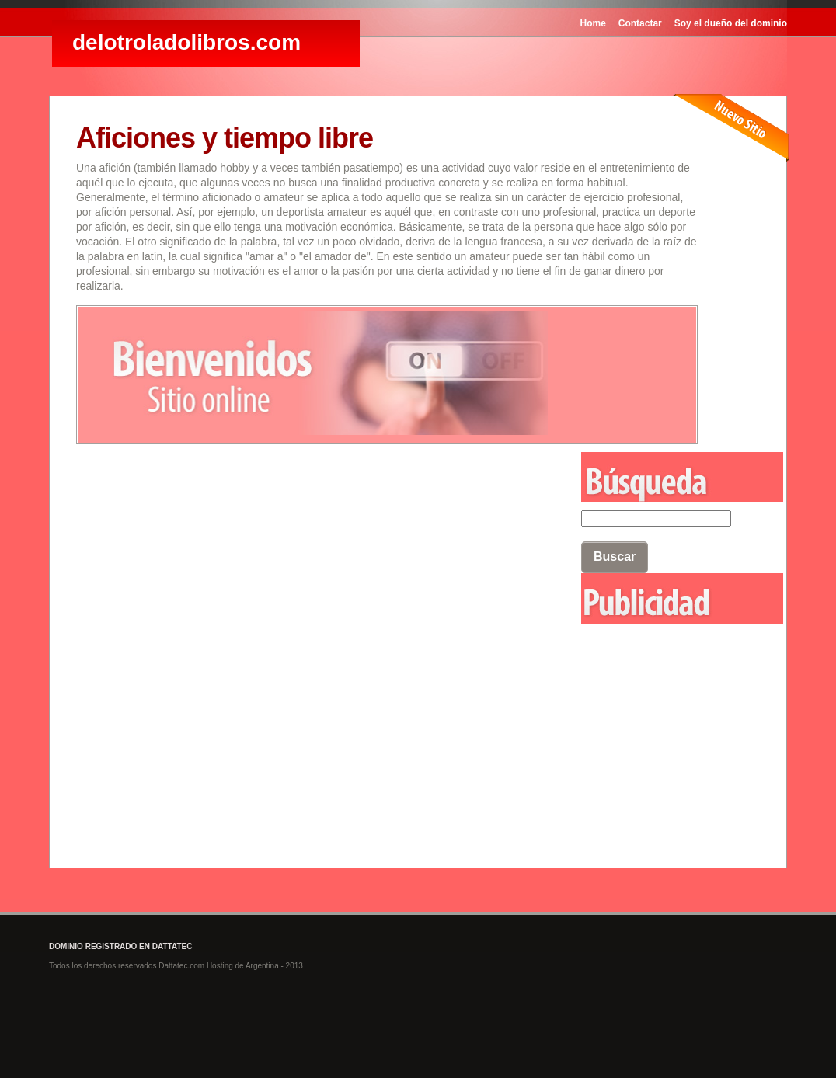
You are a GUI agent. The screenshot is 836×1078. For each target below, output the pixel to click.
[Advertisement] (659, 709)
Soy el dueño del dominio (730, 23)
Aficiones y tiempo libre (224, 138)
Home (593, 23)
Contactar (640, 23)
